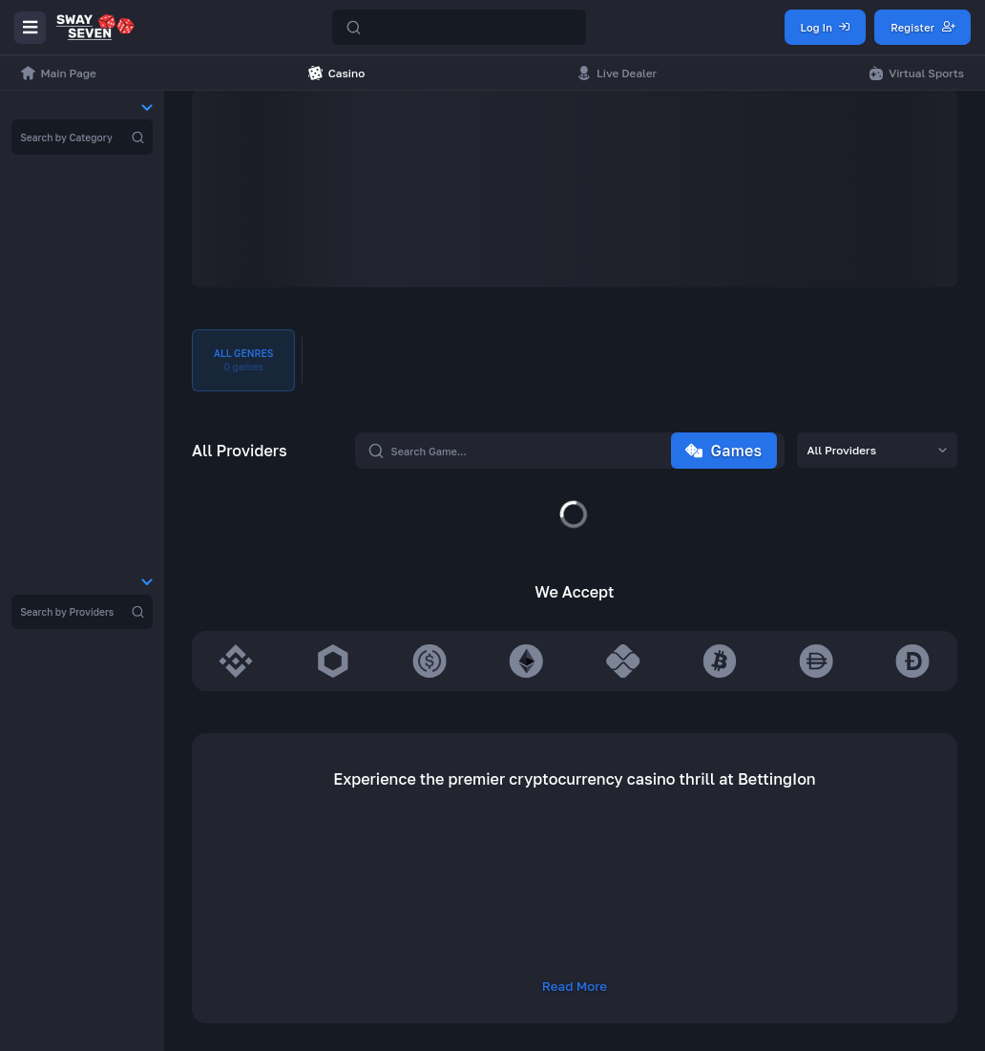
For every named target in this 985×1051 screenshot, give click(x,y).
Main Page (58, 73)
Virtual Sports (917, 73)
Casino (336, 73)
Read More (574, 986)
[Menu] (30, 27)
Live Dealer (617, 73)
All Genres (243, 360)
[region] (82, 137)
